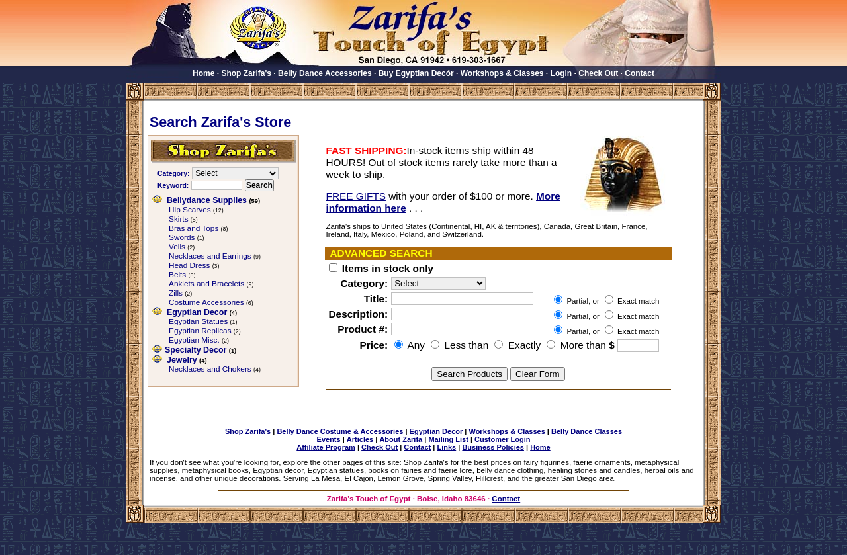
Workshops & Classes (502, 73)
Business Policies (493, 447)
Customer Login (502, 439)
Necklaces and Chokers (210, 369)
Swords (182, 237)
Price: (373, 345)
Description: (358, 314)
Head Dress (189, 265)
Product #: (362, 329)
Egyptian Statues (198, 321)
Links (446, 447)
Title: (376, 298)
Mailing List (448, 439)
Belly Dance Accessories (325, 73)
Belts (177, 274)
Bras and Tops (193, 228)
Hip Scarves (190, 209)
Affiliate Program (325, 447)
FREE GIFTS (356, 196)
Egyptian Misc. (194, 340)
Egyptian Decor (197, 312)
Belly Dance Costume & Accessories (340, 431)
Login (561, 73)
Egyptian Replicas (200, 330)
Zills (176, 293)
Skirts (179, 219)
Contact (639, 73)
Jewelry (182, 359)
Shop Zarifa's (246, 73)
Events (329, 439)
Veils (177, 246)
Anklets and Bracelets (206, 283)
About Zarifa (400, 439)
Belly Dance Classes (586, 431)
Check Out (598, 73)
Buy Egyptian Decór (416, 73)
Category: (173, 173)
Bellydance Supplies (207, 200)
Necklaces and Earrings (210, 256)
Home (203, 73)
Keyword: (173, 185)
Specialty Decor (195, 350)
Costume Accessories (206, 302)
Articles (360, 439)
